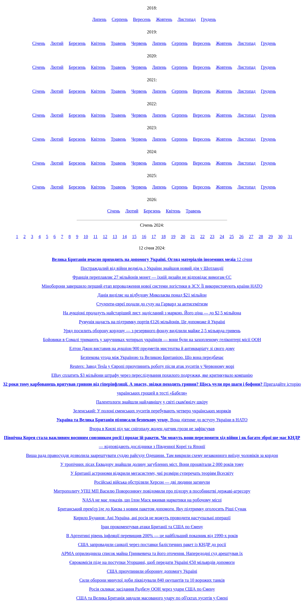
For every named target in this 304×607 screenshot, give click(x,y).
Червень (139, 43)
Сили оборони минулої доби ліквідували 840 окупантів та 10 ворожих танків (152, 580)
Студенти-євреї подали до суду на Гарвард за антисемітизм (151, 304)
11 (95, 236)
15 (134, 236)
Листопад (186, 19)
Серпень (120, 19)
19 (173, 236)
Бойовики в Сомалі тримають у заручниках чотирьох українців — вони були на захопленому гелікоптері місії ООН (152, 339)
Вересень (142, 19)
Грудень (208, 19)
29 (270, 236)
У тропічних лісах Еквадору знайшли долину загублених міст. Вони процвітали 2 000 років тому (152, 464)
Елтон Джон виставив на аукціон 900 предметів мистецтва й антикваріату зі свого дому (152, 348)
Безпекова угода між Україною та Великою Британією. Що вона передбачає (151, 357)
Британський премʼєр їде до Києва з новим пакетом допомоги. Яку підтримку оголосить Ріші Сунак (152, 508)
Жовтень (164, 19)
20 (183, 236)
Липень (99, 19)
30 (280, 236)
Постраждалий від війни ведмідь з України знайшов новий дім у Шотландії (152, 268)
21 (193, 236)
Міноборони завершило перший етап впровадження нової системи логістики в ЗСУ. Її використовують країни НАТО (152, 286)
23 (212, 236)
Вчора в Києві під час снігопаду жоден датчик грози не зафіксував (151, 428)
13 (115, 236)
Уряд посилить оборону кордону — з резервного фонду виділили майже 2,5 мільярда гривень (152, 330)
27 (251, 236)
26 (241, 236)
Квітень (98, 43)
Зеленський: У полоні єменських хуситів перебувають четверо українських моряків (152, 410)
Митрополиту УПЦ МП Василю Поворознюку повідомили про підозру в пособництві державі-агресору (152, 491)
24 (222, 236)
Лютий (56, 43)
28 (261, 236)
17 (154, 236)
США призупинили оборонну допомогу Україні (152, 571)
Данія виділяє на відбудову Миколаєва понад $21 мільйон (151, 295)
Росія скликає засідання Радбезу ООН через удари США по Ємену (152, 589)
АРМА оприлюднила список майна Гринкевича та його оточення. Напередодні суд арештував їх (152, 553)
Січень (38, 43)
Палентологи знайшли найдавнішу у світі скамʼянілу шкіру (152, 402)
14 (124, 236)
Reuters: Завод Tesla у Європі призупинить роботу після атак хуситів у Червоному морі (152, 366)
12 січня (152, 259)
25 (231, 236)
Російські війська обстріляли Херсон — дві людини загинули (152, 482)
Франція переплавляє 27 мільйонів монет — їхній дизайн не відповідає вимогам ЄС (152, 277)
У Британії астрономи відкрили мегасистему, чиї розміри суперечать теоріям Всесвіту (151, 473)
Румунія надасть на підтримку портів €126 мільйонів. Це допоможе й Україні (152, 321)
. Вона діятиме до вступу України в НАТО (152, 419)
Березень (77, 43)
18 (163, 236)
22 (202, 236)
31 (290, 236)
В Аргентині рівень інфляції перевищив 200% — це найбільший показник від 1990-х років (152, 535)
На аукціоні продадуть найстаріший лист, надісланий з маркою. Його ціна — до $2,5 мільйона (152, 312)
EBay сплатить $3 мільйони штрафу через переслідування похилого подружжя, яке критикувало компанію (152, 375)
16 (144, 236)
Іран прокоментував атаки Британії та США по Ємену (152, 526)
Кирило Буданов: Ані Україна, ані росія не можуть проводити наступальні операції (152, 517)
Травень (118, 43)
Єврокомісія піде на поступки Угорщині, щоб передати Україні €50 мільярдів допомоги (151, 562)
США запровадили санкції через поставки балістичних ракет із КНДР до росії (152, 544)
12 (105, 236)
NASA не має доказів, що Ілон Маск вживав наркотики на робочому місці (152, 500)
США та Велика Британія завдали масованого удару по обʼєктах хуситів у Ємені (152, 598)
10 (85, 236)
